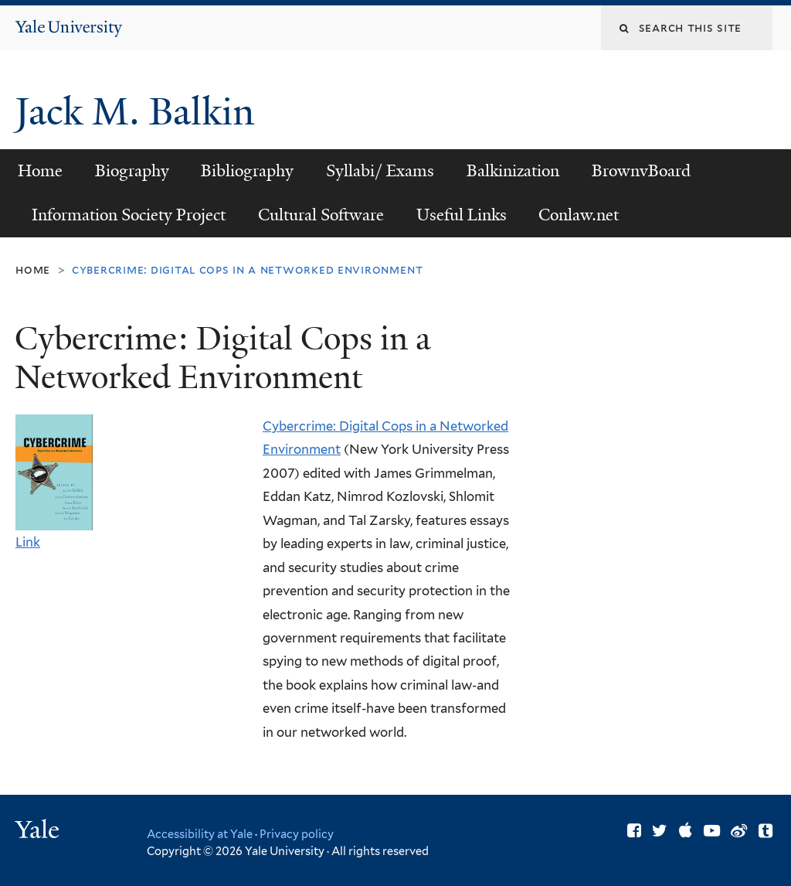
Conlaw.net (578, 215)
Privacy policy (297, 833)
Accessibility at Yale (200, 833)
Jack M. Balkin (139, 112)
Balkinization (513, 171)
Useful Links (461, 215)
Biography (132, 171)
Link (27, 542)
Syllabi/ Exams (380, 171)
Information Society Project (129, 215)
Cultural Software (321, 215)
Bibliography (247, 171)
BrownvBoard (641, 171)
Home (40, 171)
